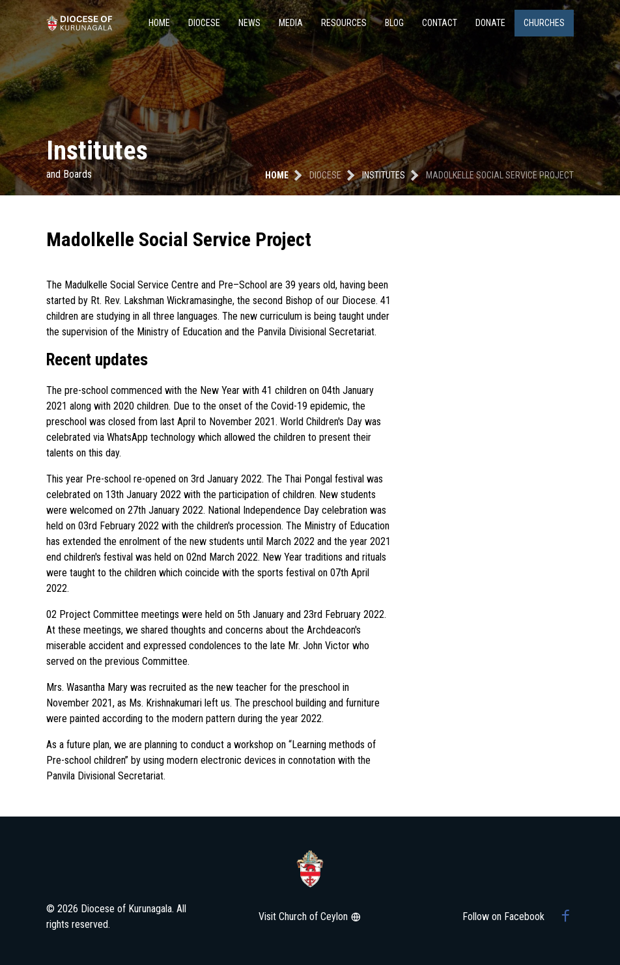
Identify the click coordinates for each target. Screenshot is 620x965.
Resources (344, 23)
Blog (394, 23)
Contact (439, 23)
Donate (490, 23)
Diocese (204, 23)
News (249, 23)
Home (159, 23)
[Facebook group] (565, 916)
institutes (383, 175)
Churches (544, 23)
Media (291, 23)
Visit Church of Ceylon (310, 917)
